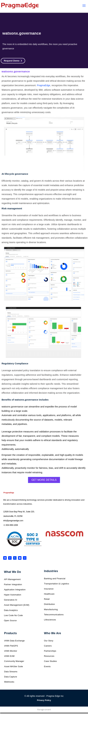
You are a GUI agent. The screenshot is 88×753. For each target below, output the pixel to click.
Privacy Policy (44, 700)
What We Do (12, 571)
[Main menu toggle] (84, 6)
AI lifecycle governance (15, 173)
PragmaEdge (43, 85)
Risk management (12, 208)
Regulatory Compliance (15, 363)
